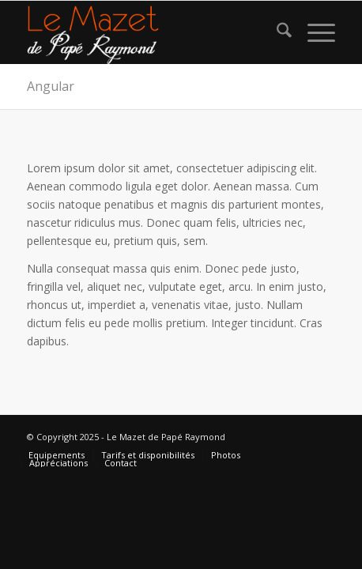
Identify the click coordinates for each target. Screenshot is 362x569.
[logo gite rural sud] (150, 32)
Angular (50, 86)
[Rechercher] (276, 32)
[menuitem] (276, 32)
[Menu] (313, 32)
